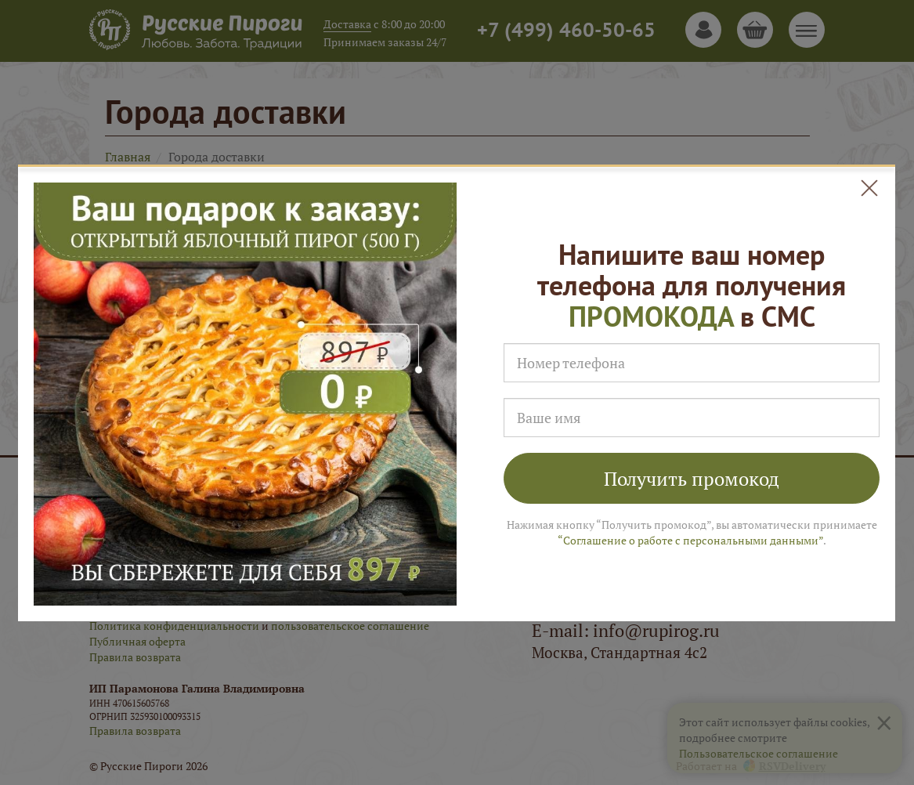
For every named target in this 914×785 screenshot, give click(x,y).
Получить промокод (691, 478)
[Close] (869, 188)
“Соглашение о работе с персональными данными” (690, 540)
